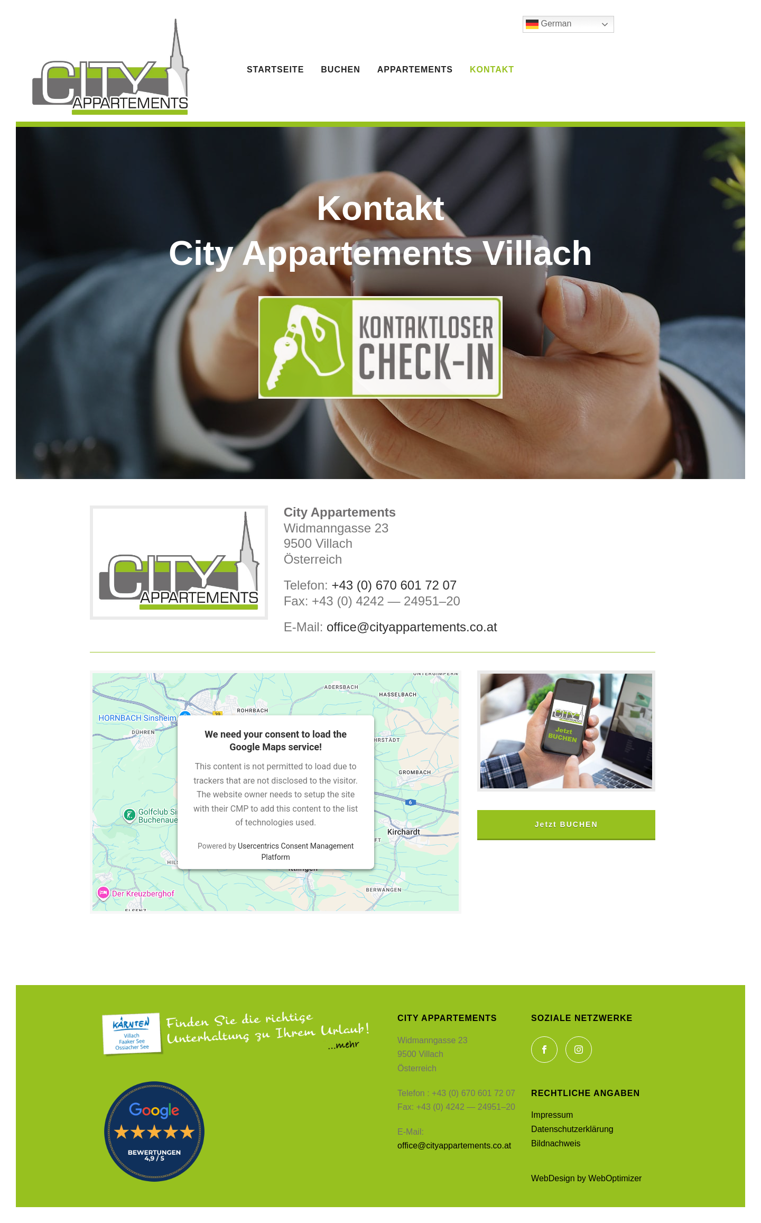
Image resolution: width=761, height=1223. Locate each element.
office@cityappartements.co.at (412, 627)
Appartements (415, 69)
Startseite (275, 69)
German (548, 24)
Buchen (340, 69)
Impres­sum (552, 1114)
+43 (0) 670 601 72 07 (392, 585)
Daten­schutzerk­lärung (572, 1129)
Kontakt (492, 69)
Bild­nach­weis (555, 1143)
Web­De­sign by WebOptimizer (586, 1178)
